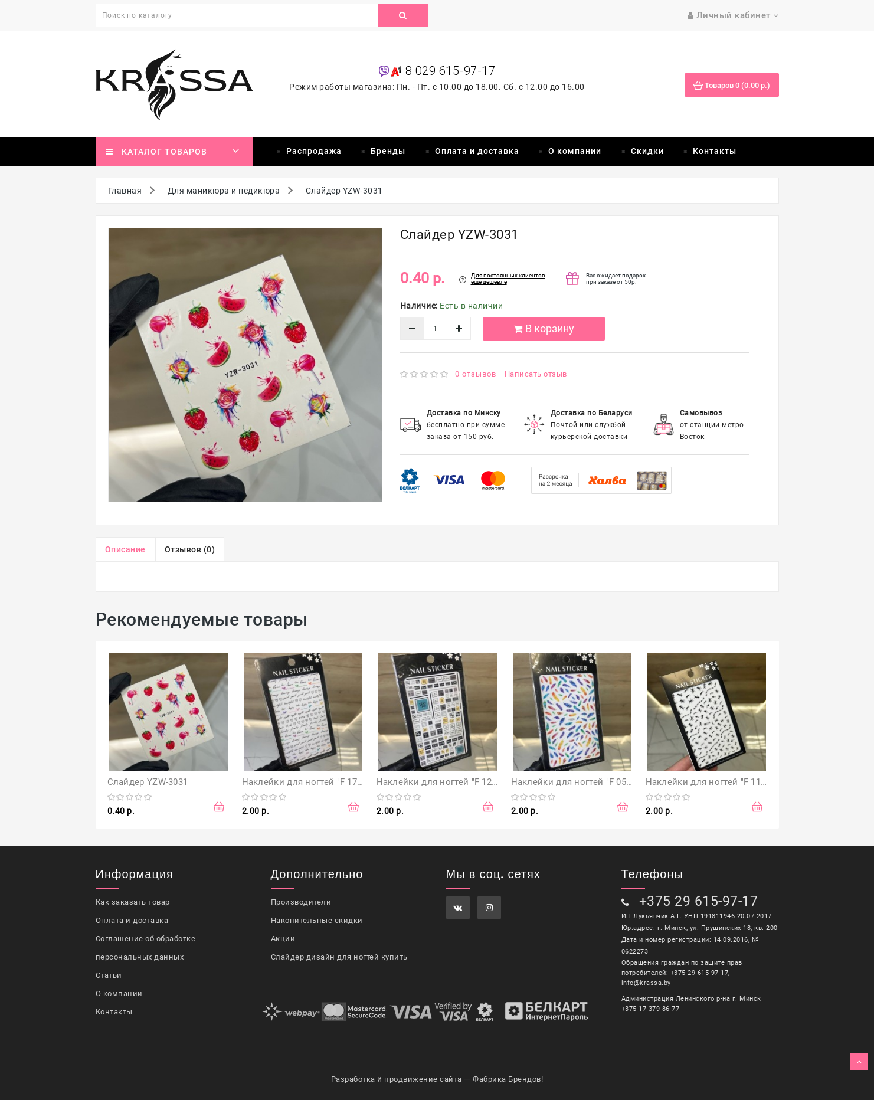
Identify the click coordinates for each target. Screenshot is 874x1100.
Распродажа (314, 151)
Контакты (714, 151)
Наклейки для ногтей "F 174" (303, 782)
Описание (125, 549)
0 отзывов (475, 373)
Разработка (353, 1079)
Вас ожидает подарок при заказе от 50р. (616, 278)
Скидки (647, 151)
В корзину (543, 328)
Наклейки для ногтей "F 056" (572, 782)
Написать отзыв (536, 373)
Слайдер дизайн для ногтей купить (339, 956)
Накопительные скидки (317, 920)
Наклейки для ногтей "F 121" (438, 782)
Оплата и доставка (477, 151)
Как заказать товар (133, 902)
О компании (574, 151)
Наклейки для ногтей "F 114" (707, 782)
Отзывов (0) (190, 549)
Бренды (388, 151)
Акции (283, 938)
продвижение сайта (423, 1079)
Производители (301, 902)
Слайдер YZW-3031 (147, 782)
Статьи (109, 975)
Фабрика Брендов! (508, 1079)
